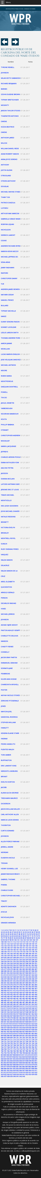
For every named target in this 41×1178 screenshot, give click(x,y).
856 (14, 1063)
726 (20, 1041)
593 (17, 1020)
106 (33, 940)
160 (14, 950)
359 (36, 981)
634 (32, 1026)
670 (32, 1032)
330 (20, 977)
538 (32, 1010)
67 (21, 936)
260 (26, 965)
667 (23, 1032)
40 (2, 934)
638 (8, 1028)
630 (20, 1026)
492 (2, 1004)
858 (20, 1063)
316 (14, 975)
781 (5, 1051)
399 (11, 989)
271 (23, 967)
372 (2, 985)
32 (23, 932)
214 (32, 957)
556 (14, 1014)
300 (2, 973)
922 (32, 1072)
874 (32, 1065)
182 (8, 954)
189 (29, 954)
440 (26, 994)
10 (13, 930)
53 (30, 934)
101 (18, 940)
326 (8, 977)
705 (29, 1037)
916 (14, 1072)
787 (23, 1051)
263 (36, 965)
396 (2, 989)
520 (14, 1008)
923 (36, 1072)
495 (11, 1004)
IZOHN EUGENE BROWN (10, 94)
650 (8, 1030)
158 (8, 950)
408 (2, 991)
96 (6, 940)
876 (2, 1067)
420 (2, 993)
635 (36, 1026)
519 (11, 1008)
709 (5, 1039)
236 (26, 961)
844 (14, 1061)
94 (2, 940)
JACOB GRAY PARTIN (9, 657)
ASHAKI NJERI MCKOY (9, 625)
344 (26, 979)
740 (26, 1043)
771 (11, 1049)
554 (8, 1014)
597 (29, 1020)
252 (2, 965)
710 (8, 1039)
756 (2, 1047)
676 (14, 1033)
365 (17, 983)
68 (23, 936)
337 (5, 979)
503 (36, 1004)
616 (14, 1024)
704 (26, 1037)
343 (23, 979)
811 (23, 1055)
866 (8, 1065)
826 (32, 1057)
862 (32, 1063)
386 (8, 987)
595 (23, 1020)
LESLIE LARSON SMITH (9, 332)
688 (14, 1035)
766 (32, 1047)
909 (29, 1071)
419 (36, 991)
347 (36, 979)
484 (14, 1002)
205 (5, 957)
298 (32, 971)
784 (14, 1051)
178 (32, 952)
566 (8, 1016)
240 (2, 963)
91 (34, 938)
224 (26, 959)
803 (36, 1053)
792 (2, 1053)
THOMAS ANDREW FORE (10, 338)
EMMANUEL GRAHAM (9, 663)
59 (4, 936)
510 (20, 1006)
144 (2, 948)
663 (11, 1032)
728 (26, 1041)
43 (8, 934)
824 (26, 1057)
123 (11, 944)
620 (26, 1024)
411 (11, 991)
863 (36, 1063)
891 (11, 1069)
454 (32, 996)
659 (36, 1030)
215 (36, 957)
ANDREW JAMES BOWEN (10, 289)
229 (5, 961)
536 (26, 1010)
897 (29, 1069)
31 (21, 932)
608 (26, 1022)
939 (11, 1076)
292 (14, 971)
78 (6, 938)
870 (20, 1065)
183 (11, 954)
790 (32, 1051)
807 (11, 1055)
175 (23, 952)
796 (14, 1053)
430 (32, 993)
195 (11, 956)
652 (14, 1030)
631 (23, 1026)
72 (32, 936)
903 (11, 1071)
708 (2, 1039)
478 (32, 1000)
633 (29, 1026)
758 (8, 1047)
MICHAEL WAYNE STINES (10, 192)
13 (20, 930)
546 (20, 1012)
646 (32, 1028)
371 (36, 983)
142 (32, 946)
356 (26, 981)
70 (28, 936)
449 (17, 996)
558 (20, 1014)
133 (5, 946)
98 (10, 940)
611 (36, 1022)
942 (20, 1076)
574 (32, 1016)
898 (32, 1069)
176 (26, 952)
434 (8, 994)
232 (14, 961)
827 (36, 1057)
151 (23, 948)
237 (29, 961)
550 (32, 1012)
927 (11, 1074)
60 (6, 936)
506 (8, 1006)
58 (2, 936)
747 (11, 1045)
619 (23, 1024)
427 (23, 993)
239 (36, 961)
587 (36, 1018)
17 (29, 930)
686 (8, 1035)
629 (17, 1026)
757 (5, 1047)
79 (8, 938)
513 (29, 1006)
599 (36, 1020)
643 (23, 1028)
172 (14, 952)
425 (17, 993)
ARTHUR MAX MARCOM (10, 213)
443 (36, 994)
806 (8, 1055)
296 (26, 971)
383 (36, 985)
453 (29, 996)
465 (29, 998)
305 (17, 973)
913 (5, 1072)
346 (32, 979)
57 (39, 934)
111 (11, 942)
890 (8, 1069)
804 (2, 1055)
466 (32, 998)
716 (26, 1039)
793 (5, 1053)
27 (13, 932)
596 (26, 1020)
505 (5, 1006)
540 (2, 1012)
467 (36, 998)
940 (14, 1076)
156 (2, 950)
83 (17, 938)
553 (5, 1014)
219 (11, 959)
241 (5, 963)
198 (20, 956)
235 (23, 961)
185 (17, 954)
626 (8, 1026)
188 (26, 954)
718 (32, 1039)
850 (32, 1061)
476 (26, 1000)
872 (26, 1065)
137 (17, 946)
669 (29, 1032)
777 (29, 1049)
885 (29, 1067)
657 (29, 1030)
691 (23, 1035)
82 (15, 938)
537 (29, 1010)
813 (29, 1055)
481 (5, 1002)
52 (28, 934)
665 (17, 1032)
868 (14, 1065)
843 (11, 1061)
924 (2, 1074)
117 (29, 942)
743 (36, 1043)
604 (14, 1022)
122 (8, 944)
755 (36, 1045)
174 (20, 952)
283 (23, 969)
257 (17, 965)
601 (5, 1022)
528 (2, 1010)
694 (32, 1035)
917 (17, 1072)
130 (32, 944)
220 (14, 959)
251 (36, 963)
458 (8, 998)
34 (28, 932)
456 (2, 998)
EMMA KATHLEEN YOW (10, 462)
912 (2, 1072)
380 (26, 985)
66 (19, 936)
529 (5, 1010)
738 (20, 1043)
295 (23, 971)
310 (32, 973)
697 (5, 1037)
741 (29, 1043)
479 (36, 1000)
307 (23, 973)
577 (5, 1018)
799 (23, 1053)
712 (14, 1039)
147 (11, 948)
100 (15, 940)
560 (26, 1014)
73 (34, 936)
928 (14, 1074)
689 (17, 1035)
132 (2, 946)
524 (26, 1008)
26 (10, 932)
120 (2, 944)
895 (23, 1069)
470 (8, 1000)
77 (4, 938)
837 (29, 1059)
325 (5, 977)
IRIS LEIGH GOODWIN (9, 506)
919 (23, 1072)
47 (17, 934)
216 (2, 959)
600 (2, 1022)
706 (32, 1037)
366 (20, 983)
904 (14, 1071)
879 (11, 1067)
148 (14, 948)
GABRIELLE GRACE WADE (10, 219)
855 (11, 1063)
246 (20, 963)
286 (32, 969)
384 (2, 987)
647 (36, 1028)
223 (23, 959)
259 (23, 965)
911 (36, 1071)
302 (8, 973)
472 (14, 1000)
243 (11, 963)
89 (30, 938)
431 (36, 993)
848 (26, 1061)
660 (2, 1032)
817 (5, 1057)
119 (36, 942)
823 (23, 1057)
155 (36, 948)
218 (8, 959)
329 (17, 977)
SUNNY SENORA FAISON (10, 322)
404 (26, 989)
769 (5, 1049)
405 (29, 989)
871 (23, 1065)
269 (17, 967)
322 (32, 975)
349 (5, 981)
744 (2, 1045)
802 (32, 1053)
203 (36, 956)
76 (2, 938)
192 (2, 956)
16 (27, 930)
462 (20, 998)
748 (14, 1045)
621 (29, 1024)
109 (5, 942)
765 (29, 1047)
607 (23, 1022)
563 (36, 1014)
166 (32, 950)
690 (20, 1035)
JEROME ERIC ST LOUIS (10, 489)
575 (36, 1016)
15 (24, 930)
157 (5, 950)
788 (26, 1051)
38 (37, 932)
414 (20, 991)
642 (20, 1028)
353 (17, 981)
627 (11, 1026)
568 (14, 1016)
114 (20, 942)
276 (2, 969)
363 (11, 983)
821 (17, 1057)
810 (20, 1055)
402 (20, 989)
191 (36, 954)
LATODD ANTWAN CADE (10, 484)
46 (15, 934)
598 (32, 1020)
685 (5, 1035)
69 (26, 936)
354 (20, 981)
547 (23, 1012)
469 (5, 1000)
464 (26, 998)
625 (5, 1026)
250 (32, 963)
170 (8, 952)
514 (32, 1006)
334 (32, 977)
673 (5, 1033)
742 (32, 1043)
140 (26, 946)
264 (2, 967)
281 (17, 969)
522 (20, 1008)
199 (23, 956)
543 (11, 1012)
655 (23, 1030)
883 (23, 1067)
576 (2, 1018)
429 (29, 993)
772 (14, 1049)
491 (36, 1002)
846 (20, 1061)
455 (36, 996)
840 (2, 1061)
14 (22, 930)
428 (26, 993)
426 (20, 993)
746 (8, 1045)
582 (20, 1018)
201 (29, 956)
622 (32, 1024)
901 (5, 1071)
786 (20, 1051)
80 (10, 938)
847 (23, 1061)
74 (37, 936)
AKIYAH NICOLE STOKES (10, 695)
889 (5, 1069)
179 (36, 952)
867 (11, 1065)
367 (23, 983)
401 (17, 989)
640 (14, 1028)
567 (11, 1016)
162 (20, 950)
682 (32, 1033)
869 (17, 1065)
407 (36, 989)
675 (11, 1033)
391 (23, 987)
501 (29, 1004)
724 (14, 1041)
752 (26, 1045)
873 (29, 1065)
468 (2, 1000)
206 (8, 957)
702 (20, 1037)
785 (17, 1051)
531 (11, 1010)
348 (2, 981)
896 (26, 1069)
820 (14, 1057)
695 (36, 1035)
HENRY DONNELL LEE (9, 868)
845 (17, 1061)
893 (17, 1069)
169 (5, 952)
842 (8, 1061)
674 (8, 1033)
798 (20, 1053)
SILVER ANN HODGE (9, 679)
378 (20, 985)
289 (5, 971)
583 (23, 1018)
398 (8, 989)
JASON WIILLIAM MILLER (10, 809)
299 (36, 971)
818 (8, 1057)
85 (21, 938)
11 (16, 930)
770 (8, 1049)
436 (14, 994)
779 (36, 1049)
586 (32, 1018)
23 (4, 932)
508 (14, 1006)
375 (11, 985)
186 (20, 954)
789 (29, 1051)
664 (14, 1032)
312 (2, 975)
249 (29, 963)
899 (36, 1069)
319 (23, 975)
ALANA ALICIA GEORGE (9, 793)
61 (8, 936)
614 (8, 1024)
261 (29, 965)
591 (11, 1020)
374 (8, 985)
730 (32, 1041)
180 (2, 954)
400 (14, 989)
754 (32, 1045)
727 (23, 1041)
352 (14, 981)
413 (17, 991)
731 (36, 1041)
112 (14, 942)
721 (5, 1041)
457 (5, 998)
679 (23, 1033)
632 (26, 1026)
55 (34, 934)
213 (29, 957)
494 (8, 1004)
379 (23, 985)
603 (11, 1022)
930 (20, 1074)
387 (11, 987)
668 (26, 1032)
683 (36, 1033)
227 (36, 959)
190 (32, 954)
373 (5, 985)
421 (5, 993)
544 (14, 1012)
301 (5, 973)
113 (17, 942)
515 (36, 1006)
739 (23, 1043)
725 (17, 1041)
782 (8, 1051)
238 (32, 961)
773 (17, 1049)
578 (8, 1018)
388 (14, 987)
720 (2, 1041)
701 (17, 1037)
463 (23, 998)
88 (28, 938)
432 (2, 994)
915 (11, 1072)
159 (11, 950)
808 (14, 1055)
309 (29, 973)
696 (2, 1037)
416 (26, 991)
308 (26, 973)
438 (20, 994)
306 (20, 973)
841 (5, 1061)
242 (8, 963)
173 (17, 952)
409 (5, 991)
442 (32, 994)
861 (29, 1063)
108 (2, 942)
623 (36, 1024)
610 (32, 1022)
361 (5, 983)
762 (20, 1047)
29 (17, 932)
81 (13, 938)
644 (26, 1028)
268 (14, 967)
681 (29, 1033)
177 (29, 952)
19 (33, 930)
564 (2, 1016)
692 (26, 1035)
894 (20, 1069)
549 (29, 1012)
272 (26, 967)
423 (11, 993)
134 (8, 946)
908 (26, 1071)
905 (17, 1071)
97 (8, 940)
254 (8, 965)
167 (36, 950)
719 (36, 1039)
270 (20, 967)
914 (8, 1072)
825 (29, 1057)
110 (8, 942)
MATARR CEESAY (7, 295)
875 (36, 1065)
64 (15, 936)
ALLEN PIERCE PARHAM (10, 841)
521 (17, 1008)
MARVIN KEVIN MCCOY (9, 251)
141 (29, 946)
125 (17, 944)
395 (36, 987)
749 (17, 1045)
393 (29, 987)
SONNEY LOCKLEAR (8, 327)
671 (36, 1032)
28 (15, 932)
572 (26, 1016)
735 (11, 1043)
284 (26, 969)
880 (14, 1067)
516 (2, 1008)
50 (23, 934)
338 (8, 979)
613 (5, 1024)
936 (2, 1076)
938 (8, 1076)
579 (11, 1018)
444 (2, 996)
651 (11, 1030)
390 (20, 987)
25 (8, 932)
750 (20, 1045)
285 (29, 969)
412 (14, 991)
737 (17, 1043)
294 (20, 971)
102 (21, 940)
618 (20, 1024)
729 (29, 1041)
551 (36, 1012)
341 (17, 979)
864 (2, 1065)
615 (11, 1024)
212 (26, 957)
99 (13, 940)
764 (26, 1047)
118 (32, 942)
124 (14, 944)
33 (26, 932)
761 (17, 1047)
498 (20, 1004)
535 (23, 1010)
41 (4, 934)
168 (2, 952)
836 (26, 1059)
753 (29, 1045)
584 (26, 1018)
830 (8, 1059)
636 (2, 1028)
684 (2, 1035)
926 (8, 1074)
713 (17, 1039)
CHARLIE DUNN (7, 890)
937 (5, 1076)
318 (20, 975)
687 (11, 1035)
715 (23, 1039)
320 (26, 975)
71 (30, 936)
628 (14, 1026)
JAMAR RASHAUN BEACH (10, 874)
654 (20, 1030)
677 (17, 1033)
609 (29, 1022)
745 (5, 1045)
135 (11, 946)
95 (4, 940)
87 (26, 938)
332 (26, 977)
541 (5, 1012)
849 (29, 1061)
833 (17, 1059)
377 (17, 985)
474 (20, 1000)
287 (36, 969)
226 (32, 959)
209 (17, 957)
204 (2, 957)
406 (32, 989)
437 (17, 994)
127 (23, 944)
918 (20, 1072)
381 (29, 985)
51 (26, 934)
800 (26, 1053)
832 (14, 1059)
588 (2, 1020)
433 (5, 994)
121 (5, 944)
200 (26, 956)
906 (20, 1071)
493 (5, 1004)
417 (29, 991)
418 (32, 991)
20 (35, 930)
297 (29, 971)
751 (23, 1045)
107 (36, 940)
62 (10, 936)
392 (26, 987)
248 (26, 963)
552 (2, 1014)
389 (17, 987)
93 (39, 938)
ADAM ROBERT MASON (10, 154)
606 (20, 1022)
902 (8, 1071)
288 (2, 971)
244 (14, 963)
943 (23, 1076)
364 (14, 983)
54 (32, 934)
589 (5, 1020)
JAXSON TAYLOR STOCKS (10, 110)
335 (36, 977)
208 (14, 957)
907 (23, 1071)
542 (8, 1012)
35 (30, 932)
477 (29, 1000)
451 (23, 996)
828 (2, 1059)
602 (8, 1022)
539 (36, 1010)
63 (13, 936)
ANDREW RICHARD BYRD (10, 246)
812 (26, 1055)
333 (29, 977)
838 (32, 1059)
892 (14, 1069)
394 (32, 987)
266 (8, 967)
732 (2, 1043)
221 (17, 959)
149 (17, 948)
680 (26, 1033)
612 (2, 1024)
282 (20, 969)
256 (14, 965)
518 (8, 1008)
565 (5, 1016)
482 (8, 1002)
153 (29, 948)
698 (8, 1037)
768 (2, 1049)
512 (26, 1006)
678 (20, 1033)
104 (27, 940)
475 (23, 1000)
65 (17, 936)
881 (17, 1067)
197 (17, 956)
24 (6, 932)
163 (23, 950)
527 (36, 1008)
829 (5, 1059)
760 (14, 1047)
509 (17, 1006)
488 (26, 1002)
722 (8, 1041)
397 (5, 989)
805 (5, 1055)
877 (5, 1067)
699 (11, 1037)
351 (11, 981)
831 (11, 1059)
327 (11, 977)
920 (26, 1072)
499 (23, 1004)
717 (29, 1039)
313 (5, 975)
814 (32, 1055)
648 (2, 1030)
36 (32, 932)
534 (20, 1010)
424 (14, 993)
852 (2, 1063)
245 (17, 963)
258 (20, 965)
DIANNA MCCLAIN (7, 479)
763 (23, 1047)
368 (26, 983)
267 (11, 967)
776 (26, 1049)
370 (32, 983)
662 (8, 1032)
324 (2, 977)
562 (32, 1014)
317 (17, 975)
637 (5, 1028)
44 (10, 934)
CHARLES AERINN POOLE (10, 457)
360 (2, 983)
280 (14, 969)
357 (29, 981)
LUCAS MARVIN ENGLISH (10, 354)
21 (37, 930)
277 (5, 969)
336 (2, 979)
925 (5, 1074)
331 (23, 977)
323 (36, 975)
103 (24, 940)
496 (14, 1004)
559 (23, 1014)
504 (2, 1006)
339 (11, 979)
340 (14, 979)
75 (39, 936)
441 (29, 994)
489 (29, 1002)
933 (29, 1074)
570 (20, 1016)
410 (8, 991)
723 (11, 1041)
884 (26, 1067)
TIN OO (4, 397)
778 (32, 1049)
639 (11, 1028)
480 (2, 1002)
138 (20, 946)
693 (29, 1035)
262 (32, 965)
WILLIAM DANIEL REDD (10, 148)
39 (39, 932)
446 (8, 996)
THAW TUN (5, 197)
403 (23, 989)
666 (20, 1032)
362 (8, 983)
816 (2, 1057)
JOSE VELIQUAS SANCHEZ (10, 360)
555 (11, 1014)
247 (23, 963)
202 (32, 956)
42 (6, 934)
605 (17, 1022)
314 (8, 975)
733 (5, 1043)
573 (29, 1016)
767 (36, 1047)
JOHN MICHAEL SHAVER (10, 511)
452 (26, 996)
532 (14, 1010)
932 (26, 1074)
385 (5, 987)
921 (29, 1072)
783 (11, 1051)
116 (26, 942)
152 (26, 948)
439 (23, 994)
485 (17, 1002)
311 (36, 973)
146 (8, 948)
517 (5, 1008)
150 (20, 948)
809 (17, 1055)
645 (29, 1028)
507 (11, 1006)
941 (17, 1076)
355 (23, 981)
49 (21, 934)
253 (5, 965)
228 (2, 961)
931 (23, 1074)
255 (11, 965)
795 (11, 1053)
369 (29, 983)
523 (23, 1008)
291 (11, 971)
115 (23, 942)
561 (29, 1014)
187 (23, 954)
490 (32, 1002)
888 (2, 1069)
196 (14, 956)
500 (26, 1004)
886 (32, 1067)
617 (17, 1024)
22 (2, 932)
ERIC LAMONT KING (8, 766)
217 (5, 959)
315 (11, 975)
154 (32, 948)
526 (32, 1008)
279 (11, 969)
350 (8, 981)
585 (29, 1018)
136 (14, 946)
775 (23, 1049)
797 (17, 1053)
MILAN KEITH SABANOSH (10, 78)
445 (5, 996)
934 (32, 1074)
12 (18, 930)
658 (32, 1030)
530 (8, 1010)
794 (8, 1053)
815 (36, 1055)
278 (8, 969)
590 (8, 1020)
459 (11, 998)
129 (29, 944)
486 (20, 1002)
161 (17, 950)
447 (11, 996)
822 (20, 1057)
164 (26, 950)
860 (26, 1063)
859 (23, 1063)
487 (23, 1002)
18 (31, 930)
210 (20, 957)
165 (29, 950)
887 (36, 1067)
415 (23, 991)
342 (20, 979)
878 (8, 1067)
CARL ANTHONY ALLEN (10, 814)
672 (2, 1033)
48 (19, 934)
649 (5, 1030)
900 (2, 1071)
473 (17, 1000)
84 (19, 938)
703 (23, 1037)
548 (26, 1012)
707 (36, 1037)
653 (17, 1030)
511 (23, 1006)
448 (14, 996)
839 (36, 1059)
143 (36, 946)
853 (5, 1063)
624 (2, 1026)
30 (19, 932)
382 (32, 985)
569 (17, 1016)
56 (37, 934)
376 (14, 985)
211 (23, 957)
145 (5, 948)
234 (20, 961)
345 (29, 979)
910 (32, 1071)
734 (8, 1043)
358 (32, 981)
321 (29, 975)
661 (5, 1032)
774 (20, 1049)
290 (8, 971)
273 (29, 967)
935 (36, 1074)
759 (11, 1047)
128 (26, 944)
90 (32, 938)
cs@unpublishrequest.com (30, 1151)
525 (29, 1008)
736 (14, 1043)
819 (11, 1057)
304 (14, 973)
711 (11, 1039)
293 (17, 971)
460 (14, 998)
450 (20, 996)
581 (17, 1018)
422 (8, 993)
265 (5, 967)
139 (23, 946)
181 (5, 954)
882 (20, 1067)
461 (17, 998)
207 (11, 957)
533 (17, 1010)
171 (11, 952)
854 (8, 1063)
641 (17, 1028)
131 (36, 944)
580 (14, 1018)
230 (8, 961)
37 (34, 932)
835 (23, 1059)
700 (14, 1037)
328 (14, 977)
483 (11, 1002)
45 (13, 934)
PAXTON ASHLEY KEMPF (10, 630)
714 (20, 1039)
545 (17, 1012)
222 (20, 959)
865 (5, 1065)
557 (17, 1014)
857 (17, 1063)
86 (23, 938)
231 (11, 961)
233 (17, 961)
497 (17, 1004)
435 (11, 994)
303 (11, 973)
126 (20, 944)
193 (5, 956)
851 (36, 1061)
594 (20, 1020)
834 (20, 1059)
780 (2, 1051)
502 (32, 1004)
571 (23, 1016)
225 (29, 959)
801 (29, 1053)
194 (8, 956)
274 (32, 967)
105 (30, 940)
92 (37, 938)
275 (36, 967)
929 (17, 1074)
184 (14, 954)
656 (26, 1030)
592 (14, 1020)
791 (36, 1051)
